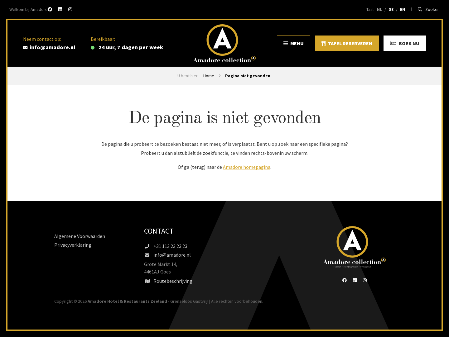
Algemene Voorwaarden (79, 236)
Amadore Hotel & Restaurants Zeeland (127, 301)
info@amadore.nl (167, 255)
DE (391, 9)
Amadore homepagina (246, 167)
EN (402, 9)
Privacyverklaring (72, 245)
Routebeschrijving (168, 281)
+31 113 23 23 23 (165, 246)
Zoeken (429, 9)
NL (379, 9)
